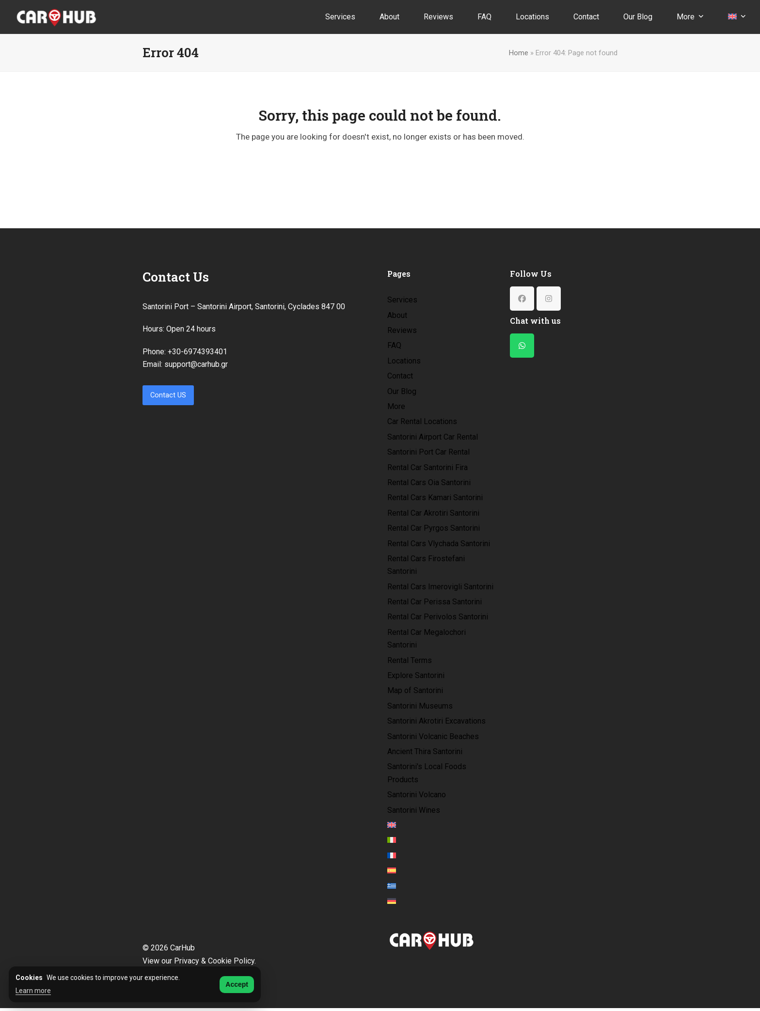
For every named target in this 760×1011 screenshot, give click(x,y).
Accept (236, 984)
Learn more (33, 991)
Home (518, 52)
